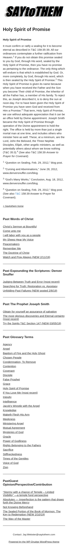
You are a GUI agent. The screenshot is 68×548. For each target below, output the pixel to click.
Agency (7, 344)
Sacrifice (8, 449)
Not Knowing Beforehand (18, 507)
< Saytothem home (13, 206)
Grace (6, 383)
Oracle (7, 436)
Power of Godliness (14, 440)
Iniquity (7, 397)
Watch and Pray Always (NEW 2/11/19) (26, 257)
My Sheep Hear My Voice (18, 239)
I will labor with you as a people (22, 235)
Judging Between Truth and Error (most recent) (31, 281)
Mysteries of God (13, 432)
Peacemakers (11, 244)
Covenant (9, 370)
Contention (9, 366)
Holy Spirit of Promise (16, 388)
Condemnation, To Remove (19, 361)
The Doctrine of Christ (16, 252)
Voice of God (10, 462)
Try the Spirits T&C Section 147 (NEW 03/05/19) (32, 323)
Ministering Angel (13, 423)
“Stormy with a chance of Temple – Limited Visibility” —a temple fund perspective (28, 493)
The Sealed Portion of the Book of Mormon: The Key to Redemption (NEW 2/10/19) (32, 513)
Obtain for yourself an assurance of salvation (30, 311)
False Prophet (11, 379)
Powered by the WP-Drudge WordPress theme (34, 541)
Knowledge (9, 410)
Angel (6, 348)
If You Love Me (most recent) (20, 392)
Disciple (8, 375)
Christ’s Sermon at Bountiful (20, 226)
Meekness (9, 419)
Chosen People (12, 357)
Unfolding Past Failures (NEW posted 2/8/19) (30, 290)
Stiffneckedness (12, 454)
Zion (5, 467)
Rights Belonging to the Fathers (22, 445)
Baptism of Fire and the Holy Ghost (24, 353)
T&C (17, 193)
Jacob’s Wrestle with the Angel (21, 405)
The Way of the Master (16, 518)
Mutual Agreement (14, 427)
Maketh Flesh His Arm (16, 414)
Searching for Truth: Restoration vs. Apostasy (30, 286)
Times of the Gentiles (15, 458)
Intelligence (10, 401)
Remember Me (12, 248)
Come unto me (12, 230)
